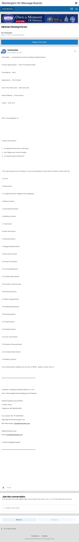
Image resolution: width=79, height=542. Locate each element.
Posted (15, 52)
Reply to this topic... (12, 508)
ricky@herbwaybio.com (22, 423)
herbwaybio (8, 33)
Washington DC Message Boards (22, 3)
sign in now (49, 499)
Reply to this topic (39, 42)
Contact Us (35, 536)
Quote (9, 487)
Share (19, 519)
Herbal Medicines (18, 35)
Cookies (45, 536)
